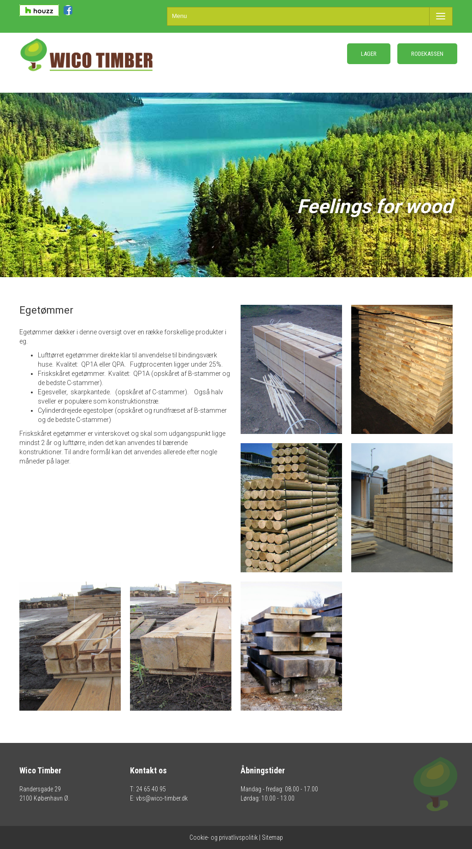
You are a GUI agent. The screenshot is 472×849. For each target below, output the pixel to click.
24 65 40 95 (151, 789)
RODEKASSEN (427, 53)
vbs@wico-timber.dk (162, 798)
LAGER (369, 53)
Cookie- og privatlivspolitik (223, 837)
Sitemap (272, 837)
